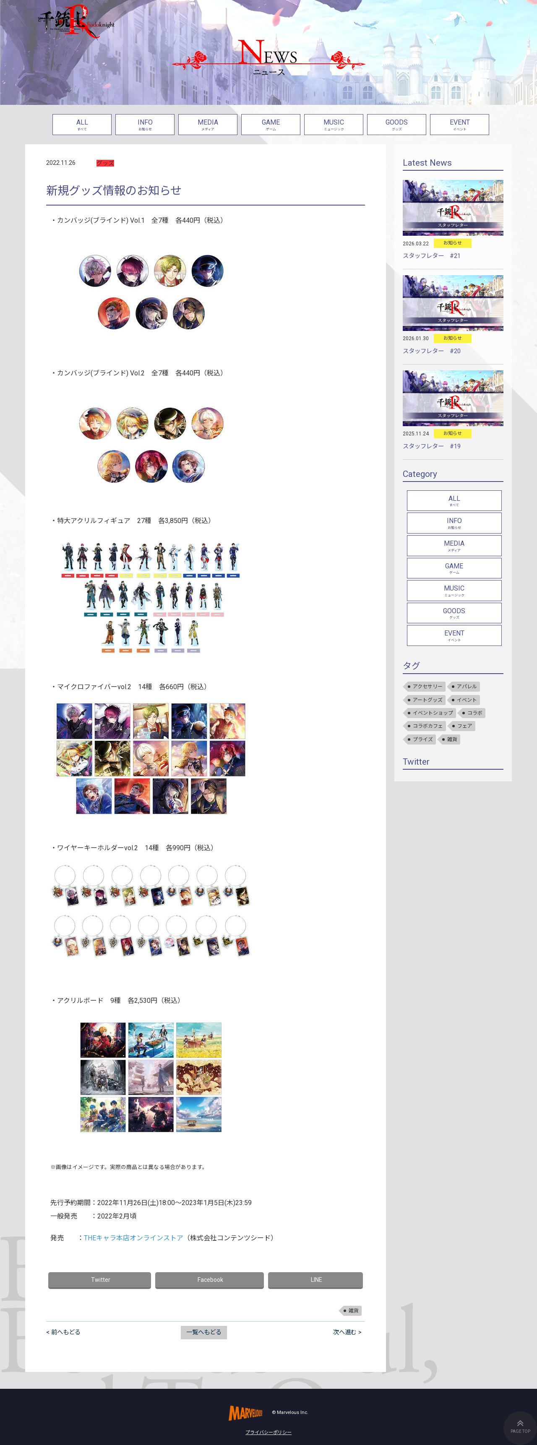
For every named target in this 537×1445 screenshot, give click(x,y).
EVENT (459, 125)
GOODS (397, 125)
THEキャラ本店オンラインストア (133, 1238)
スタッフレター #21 (432, 256)
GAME (271, 125)
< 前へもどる (63, 1332)
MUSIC (334, 125)
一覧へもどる (204, 1332)
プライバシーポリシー (268, 1432)
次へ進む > (347, 1332)
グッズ (105, 163)
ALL (82, 125)
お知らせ (452, 243)
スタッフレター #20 (432, 351)
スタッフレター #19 (432, 446)
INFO (145, 125)
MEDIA (208, 125)
